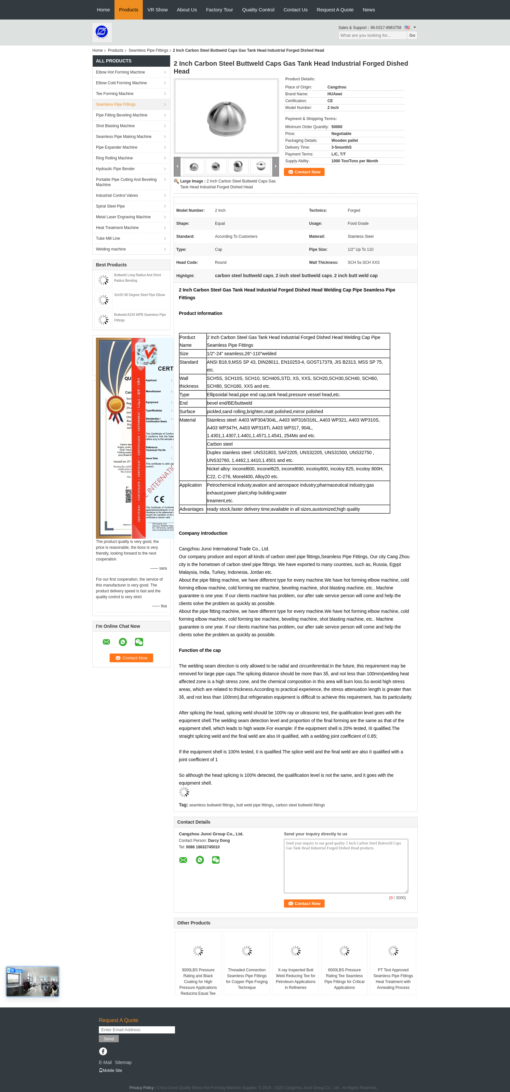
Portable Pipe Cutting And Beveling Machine (126, 182)
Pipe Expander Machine (116, 147)
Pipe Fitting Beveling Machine (121, 115)
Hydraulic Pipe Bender (115, 169)
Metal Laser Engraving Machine (123, 217)
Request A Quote (335, 9)
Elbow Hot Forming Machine (120, 72)
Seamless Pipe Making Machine (124, 136)
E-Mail (105, 1062)
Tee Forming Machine (114, 93)
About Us (187, 9)
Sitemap (123, 1062)
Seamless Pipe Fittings (148, 50)
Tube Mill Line (108, 238)
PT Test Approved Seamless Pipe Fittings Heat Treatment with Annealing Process (393, 979)
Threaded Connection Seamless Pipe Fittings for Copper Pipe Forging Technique (247, 979)
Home (103, 9)
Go (412, 35)
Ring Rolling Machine (114, 158)
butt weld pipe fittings (254, 805)
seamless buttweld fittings (211, 805)
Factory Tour (219, 9)
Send (109, 1038)
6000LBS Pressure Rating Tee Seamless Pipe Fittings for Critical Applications (344, 979)
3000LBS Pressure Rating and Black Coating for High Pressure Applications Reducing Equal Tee (198, 982)
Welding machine (111, 249)
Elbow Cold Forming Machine (121, 83)
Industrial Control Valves (117, 195)
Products (128, 9)
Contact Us (296, 9)
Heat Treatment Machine (117, 227)
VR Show (157, 9)
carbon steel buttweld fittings (300, 805)
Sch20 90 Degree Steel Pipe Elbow (139, 295)
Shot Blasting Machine (115, 126)
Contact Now (307, 171)
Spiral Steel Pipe (110, 206)
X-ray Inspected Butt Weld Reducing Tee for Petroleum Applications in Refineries (295, 979)
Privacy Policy (141, 1087)
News (369, 9)
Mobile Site (110, 1070)
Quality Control (258, 9)
